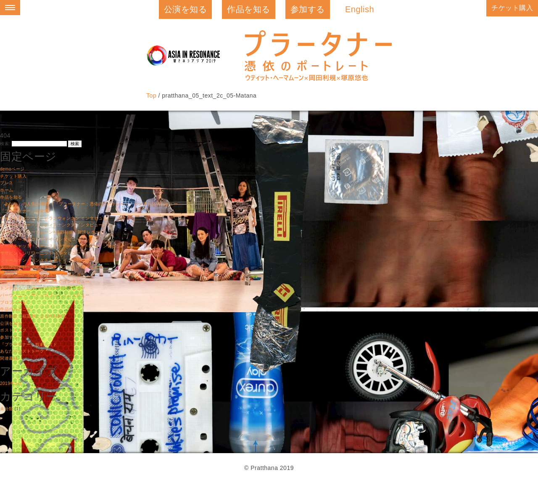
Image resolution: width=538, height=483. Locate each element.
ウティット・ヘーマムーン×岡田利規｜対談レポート (52, 232)
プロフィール (13, 302)
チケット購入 (512, 7)
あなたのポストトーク (22, 351)
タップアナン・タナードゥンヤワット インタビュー (51, 267)
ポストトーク (13, 330)
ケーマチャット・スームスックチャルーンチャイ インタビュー (62, 246)
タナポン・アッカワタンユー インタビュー (42, 274)
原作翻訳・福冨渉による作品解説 (33, 316)
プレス (6, 182)
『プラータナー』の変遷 (24, 211)
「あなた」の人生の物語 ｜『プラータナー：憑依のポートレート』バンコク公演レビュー (89, 204)
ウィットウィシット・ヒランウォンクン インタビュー (53, 218)
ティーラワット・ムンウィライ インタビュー (45, 281)
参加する (307, 9)
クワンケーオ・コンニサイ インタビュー (40, 239)
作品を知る (248, 9)
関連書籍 (9, 358)
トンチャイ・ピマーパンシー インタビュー (42, 288)
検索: (5, 143)
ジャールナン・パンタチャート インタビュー (45, 260)
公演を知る (185, 9)
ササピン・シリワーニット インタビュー (40, 253)
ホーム (6, 190)
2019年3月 (10, 383)
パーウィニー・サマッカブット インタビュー (45, 295)
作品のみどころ (15, 309)
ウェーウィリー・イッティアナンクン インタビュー (51, 225)
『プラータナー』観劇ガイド (29, 344)
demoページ (12, 169)
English (359, 9)
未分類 (6, 408)
